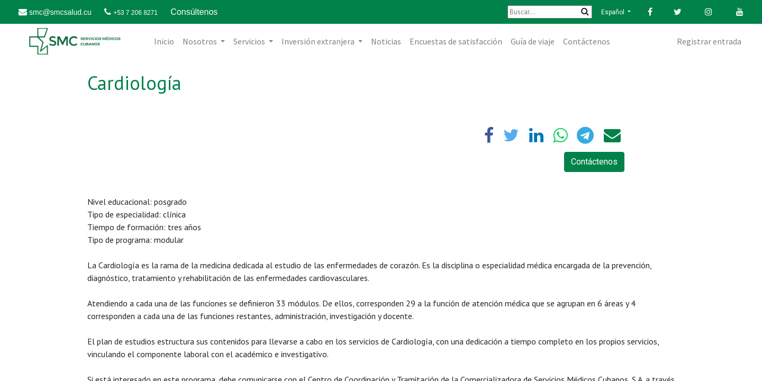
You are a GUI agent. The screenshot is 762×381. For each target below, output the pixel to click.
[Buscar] (549, 12)
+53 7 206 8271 (135, 12)
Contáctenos (594, 162)
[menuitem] (164, 41)
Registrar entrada (709, 41)
